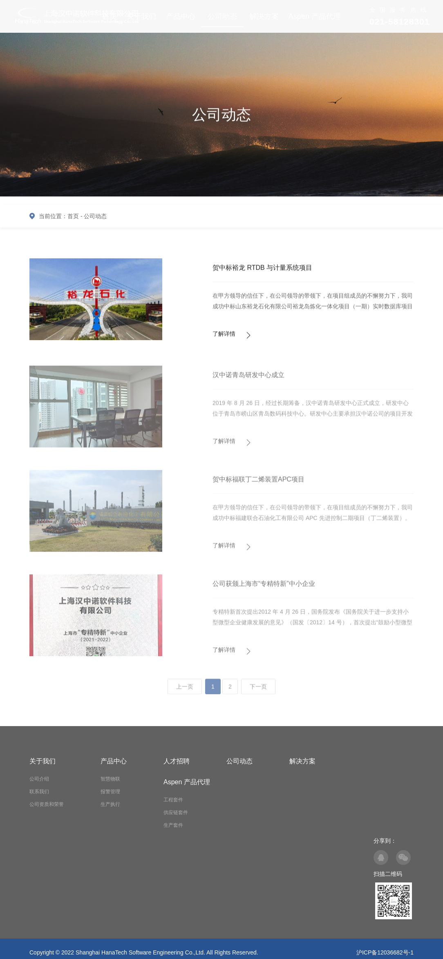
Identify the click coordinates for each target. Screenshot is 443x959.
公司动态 (222, 16)
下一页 (258, 690)
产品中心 (180, 16)
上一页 (184, 690)
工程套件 (173, 800)
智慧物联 (110, 779)
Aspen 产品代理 (315, 16)
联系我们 (39, 791)
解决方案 (264, 16)
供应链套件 (175, 812)
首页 (73, 216)
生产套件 (173, 825)
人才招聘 (176, 761)
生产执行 (110, 804)
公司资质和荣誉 (46, 804)
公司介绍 (39, 779)
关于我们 (42, 761)
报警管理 (110, 791)
